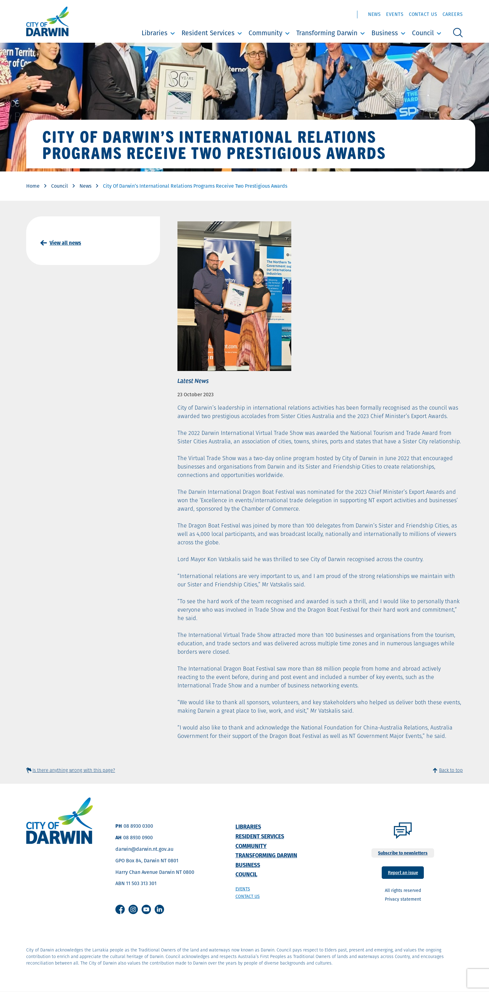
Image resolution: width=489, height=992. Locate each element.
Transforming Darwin (326, 32)
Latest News (193, 380)
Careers (453, 14)
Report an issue (403, 872)
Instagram (133, 909)
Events (394, 14)
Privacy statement (403, 899)
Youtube (146, 909)
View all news (65, 243)
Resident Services (208, 32)
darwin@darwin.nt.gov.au (144, 849)
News (374, 14)
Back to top (451, 770)
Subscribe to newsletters (403, 853)
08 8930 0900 (138, 837)
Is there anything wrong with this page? (73, 770)
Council (423, 32)
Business (384, 32)
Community (265, 32)
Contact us (247, 896)
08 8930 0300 (138, 826)
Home (33, 186)
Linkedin (159, 909)
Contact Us (423, 14)
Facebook (120, 909)
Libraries (154, 32)
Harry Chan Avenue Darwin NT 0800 (154, 872)
